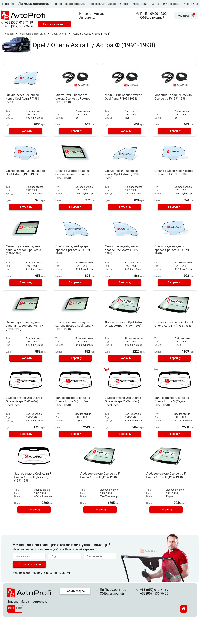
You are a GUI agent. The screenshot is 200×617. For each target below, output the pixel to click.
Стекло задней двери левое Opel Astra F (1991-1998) (24, 174)
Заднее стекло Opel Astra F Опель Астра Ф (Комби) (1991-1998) (25, 401)
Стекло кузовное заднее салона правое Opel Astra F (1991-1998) (24, 250)
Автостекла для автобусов (108, 4)
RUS (11, 608)
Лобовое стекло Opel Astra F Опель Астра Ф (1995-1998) (174, 325)
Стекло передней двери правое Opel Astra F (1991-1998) (74, 250)
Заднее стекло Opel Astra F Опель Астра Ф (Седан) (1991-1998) (174, 401)
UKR (19, 608)
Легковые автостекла (34, 4)
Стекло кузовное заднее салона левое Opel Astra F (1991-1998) (75, 174)
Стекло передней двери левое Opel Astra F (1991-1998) (24, 98)
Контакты (191, 4)
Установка (139, 4)
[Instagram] (183, 609)
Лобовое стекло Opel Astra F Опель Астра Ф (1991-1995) (124, 325)
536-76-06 (19, 26)
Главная (8, 4)
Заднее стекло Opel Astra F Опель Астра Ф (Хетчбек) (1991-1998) (124, 401)
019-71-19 (19, 22)
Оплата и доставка (165, 4)
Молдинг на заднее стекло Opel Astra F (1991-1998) (123, 98)
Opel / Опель (59, 33)
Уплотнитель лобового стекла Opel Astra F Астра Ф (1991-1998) (74, 98)
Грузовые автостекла (69, 4)
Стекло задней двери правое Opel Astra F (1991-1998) (173, 250)
